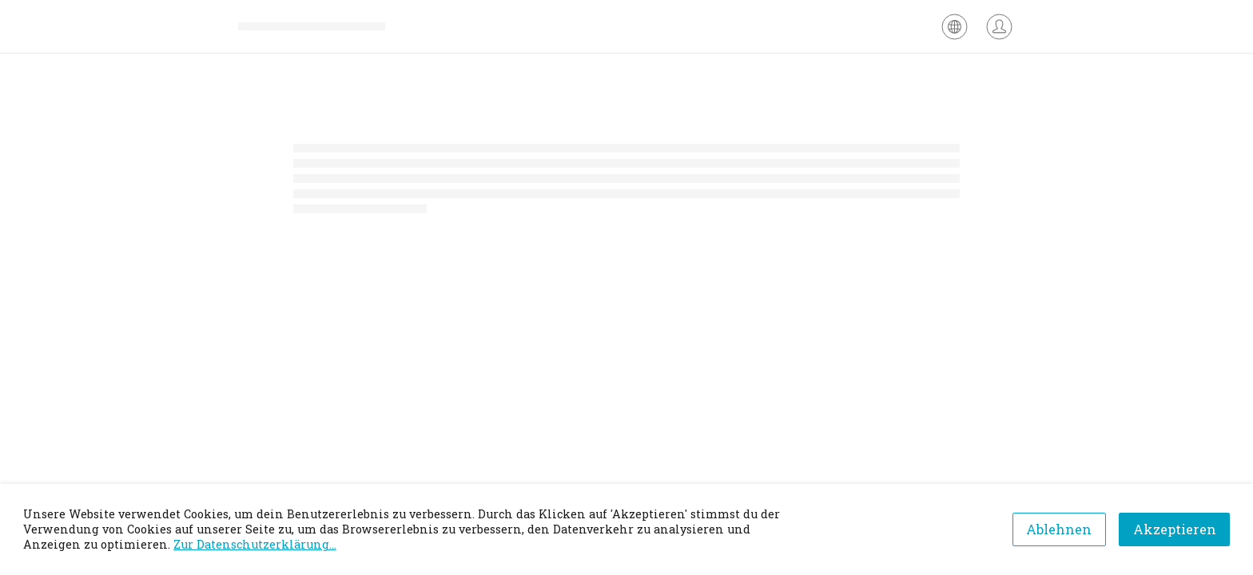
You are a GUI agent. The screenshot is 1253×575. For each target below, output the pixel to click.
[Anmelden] (999, 26)
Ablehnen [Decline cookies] (1059, 529)
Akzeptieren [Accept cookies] (1174, 529)
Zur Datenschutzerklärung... (254, 544)
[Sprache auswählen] (954, 26)
